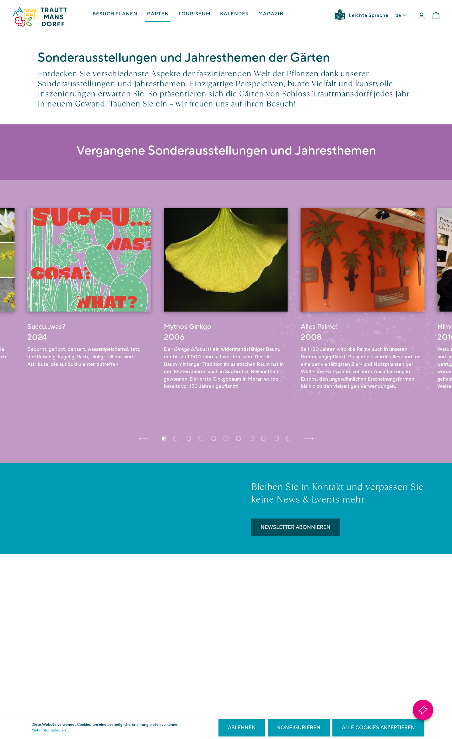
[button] (143, 438)
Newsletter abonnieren (296, 527)
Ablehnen (242, 728)
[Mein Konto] (421, 16)
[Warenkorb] (436, 16)
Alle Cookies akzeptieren (378, 728)
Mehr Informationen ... (50, 730)
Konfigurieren (298, 728)
